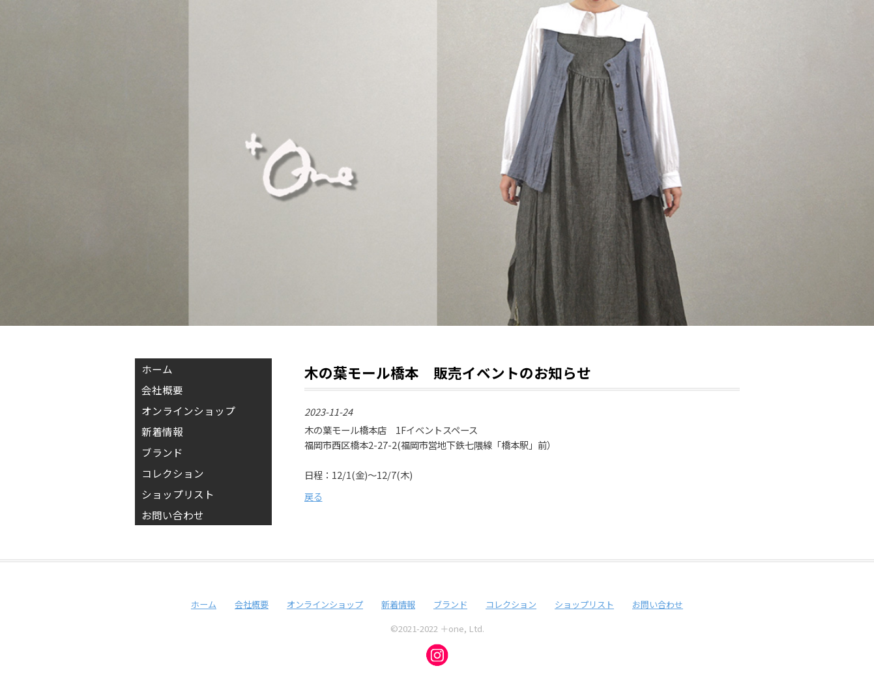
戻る (313, 496)
